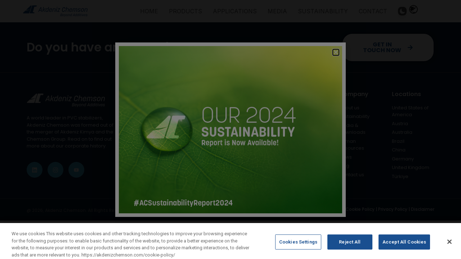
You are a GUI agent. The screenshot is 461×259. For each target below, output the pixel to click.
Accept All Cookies (404, 247)
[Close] (449, 247)
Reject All (350, 247)
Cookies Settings (298, 247)
